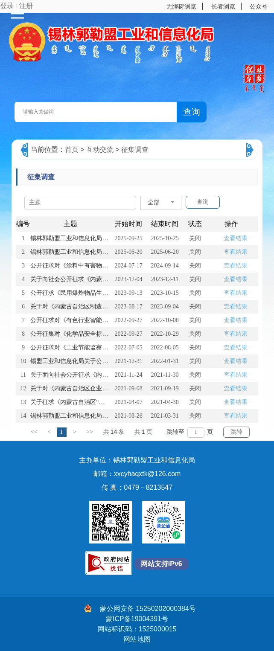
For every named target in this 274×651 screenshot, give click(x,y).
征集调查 (135, 149)
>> (89, 432)
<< (34, 432)
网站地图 (137, 639)
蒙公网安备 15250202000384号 (140, 608)
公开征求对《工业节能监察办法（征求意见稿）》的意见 (105, 347)
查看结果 (236, 238)
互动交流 (100, 149)
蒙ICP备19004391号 (137, 618)
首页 (72, 149)
